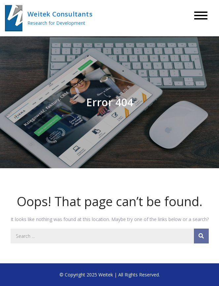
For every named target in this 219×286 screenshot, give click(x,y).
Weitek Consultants (59, 14)
